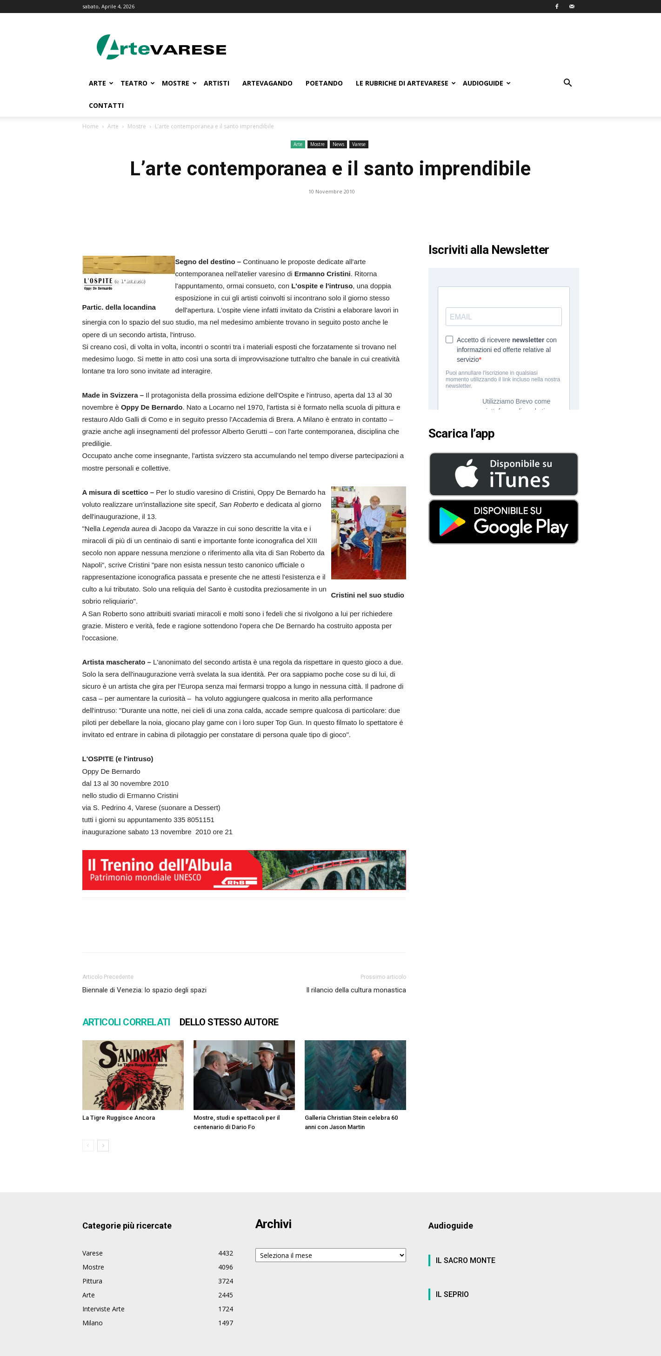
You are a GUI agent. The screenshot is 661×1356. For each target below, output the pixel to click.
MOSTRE (179, 83)
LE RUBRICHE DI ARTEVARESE (406, 83)
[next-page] (103, 1145)
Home (90, 126)
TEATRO (137, 83)
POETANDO (324, 83)
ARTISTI (216, 83)
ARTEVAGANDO (267, 83)
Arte (113, 126)
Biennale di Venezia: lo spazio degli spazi (144, 990)
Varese (359, 144)
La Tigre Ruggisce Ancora (118, 1117)
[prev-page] (88, 1145)
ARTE (101, 83)
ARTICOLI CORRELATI (126, 1022)
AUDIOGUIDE (487, 83)
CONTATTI (106, 105)
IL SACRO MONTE (465, 1260)
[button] (568, 84)
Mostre (136, 126)
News (338, 144)
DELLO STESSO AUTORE (229, 1022)
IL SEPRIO (452, 1294)
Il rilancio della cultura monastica (356, 990)
